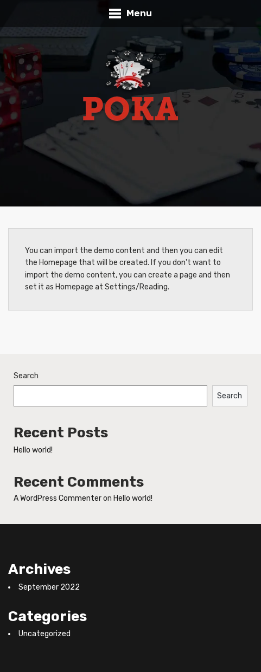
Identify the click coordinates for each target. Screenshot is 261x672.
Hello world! (33, 450)
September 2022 (49, 587)
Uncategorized (44, 633)
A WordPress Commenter (57, 498)
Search (26, 375)
